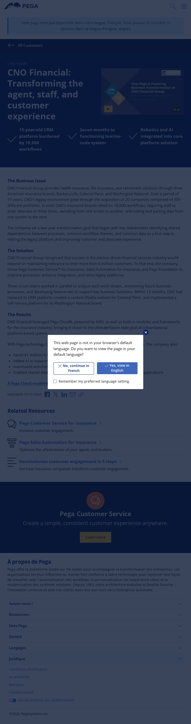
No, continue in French (73, 368)
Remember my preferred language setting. (94, 381)
